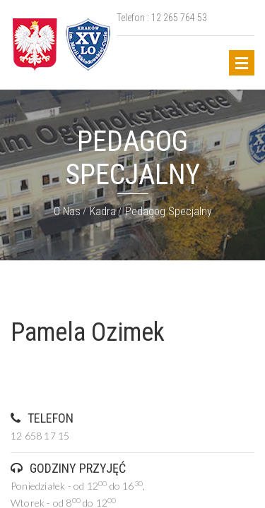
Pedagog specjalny (168, 211)
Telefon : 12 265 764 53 (162, 17)
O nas (67, 211)
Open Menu (241, 62)
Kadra (103, 211)
